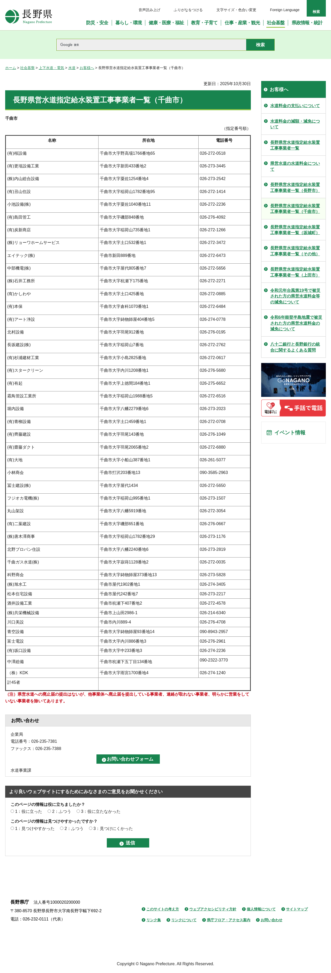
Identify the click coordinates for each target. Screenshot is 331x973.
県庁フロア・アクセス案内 (228, 920)
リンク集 (153, 920)
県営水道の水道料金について (295, 166)
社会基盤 (27, 68)
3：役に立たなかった (101, 811)
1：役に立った (28, 811)
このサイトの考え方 (162, 909)
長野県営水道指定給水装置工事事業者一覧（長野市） (295, 187)
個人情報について (261, 909)
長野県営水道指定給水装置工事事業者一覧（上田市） (295, 272)
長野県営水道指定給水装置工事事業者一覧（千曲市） (295, 209)
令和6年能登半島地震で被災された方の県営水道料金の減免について (296, 323)
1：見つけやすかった (35, 828)
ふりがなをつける (188, 10)
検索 (316, 12)
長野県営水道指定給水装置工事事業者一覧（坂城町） (295, 230)
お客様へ (87, 68)
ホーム (10, 68)
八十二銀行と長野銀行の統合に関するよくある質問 (295, 347)
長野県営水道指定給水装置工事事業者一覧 (295, 145)
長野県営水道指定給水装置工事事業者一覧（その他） (295, 251)
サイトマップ (297, 909)
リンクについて (184, 920)
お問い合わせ (271, 920)
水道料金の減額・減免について (295, 124)
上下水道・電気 (51, 68)
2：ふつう (61, 811)
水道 (72, 68)
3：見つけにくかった (113, 828)
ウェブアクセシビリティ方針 (212, 909)
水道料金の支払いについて (295, 105)
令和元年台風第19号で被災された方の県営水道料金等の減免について (295, 296)
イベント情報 (289, 432)
